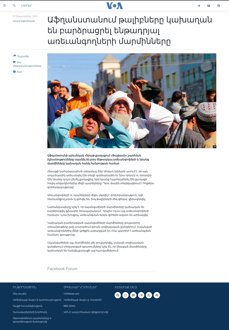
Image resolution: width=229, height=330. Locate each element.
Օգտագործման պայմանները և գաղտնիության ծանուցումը (32, 320)
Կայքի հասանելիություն (28, 306)
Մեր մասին (20, 293)
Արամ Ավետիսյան (24, 21)
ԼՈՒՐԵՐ (26, 5)
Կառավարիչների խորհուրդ (30, 312)
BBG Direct (69, 306)
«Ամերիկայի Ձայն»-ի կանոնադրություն (37, 299)
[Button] (21, 56)
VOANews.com (71, 293)
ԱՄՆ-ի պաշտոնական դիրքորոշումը (86, 312)
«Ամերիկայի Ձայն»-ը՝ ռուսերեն (83, 299)
